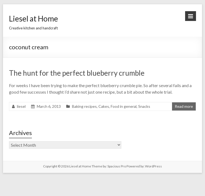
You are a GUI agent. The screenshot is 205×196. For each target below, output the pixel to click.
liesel (21, 106)
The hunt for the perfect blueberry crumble (76, 73)
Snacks (144, 106)
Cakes (103, 106)
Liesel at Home (33, 18)
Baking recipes (84, 106)
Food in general (124, 106)
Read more (184, 106)
